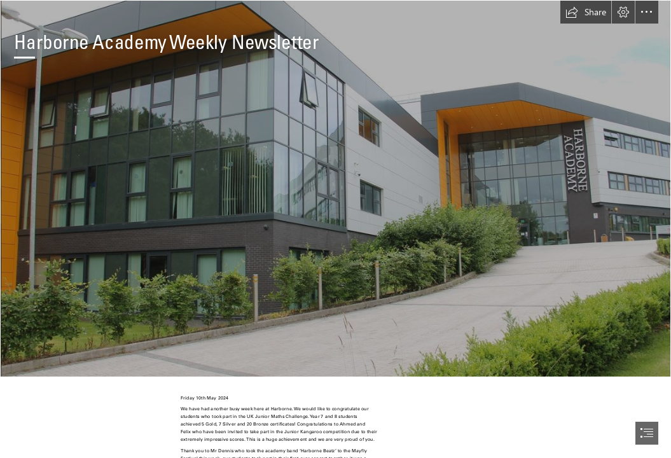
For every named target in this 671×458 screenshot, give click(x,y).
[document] (335, 229)
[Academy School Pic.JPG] (335, 188)
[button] (585, 12)
